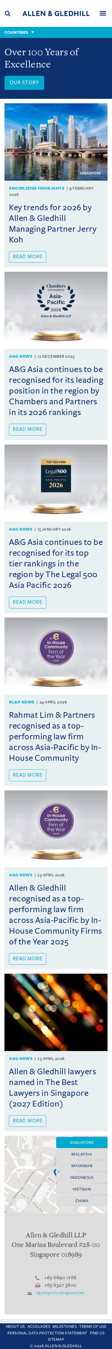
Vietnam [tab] (82, 1189)
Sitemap (56, 1339)
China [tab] (82, 1201)
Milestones (65, 1327)
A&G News (20, 356)
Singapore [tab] (82, 1142)
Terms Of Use (92, 1327)
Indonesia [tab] (82, 1177)
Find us (97, 1333)
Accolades (38, 1327)
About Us (15, 1327)
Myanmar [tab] (82, 1166)
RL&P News (21, 702)
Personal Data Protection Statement (47, 1333)
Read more (27, 256)
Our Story (24, 82)
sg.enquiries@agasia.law (60, 1293)
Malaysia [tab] (81, 1154)
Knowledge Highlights (36, 188)
